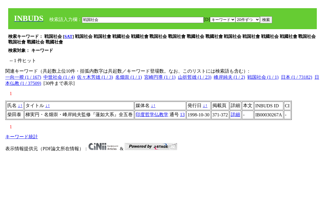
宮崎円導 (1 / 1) (159, 77)
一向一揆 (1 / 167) (23, 77)
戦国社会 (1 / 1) (263, 77)
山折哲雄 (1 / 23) (195, 77)
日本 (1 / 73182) (296, 77)
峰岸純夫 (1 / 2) (229, 77)
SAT (68, 36)
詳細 (235, 114)
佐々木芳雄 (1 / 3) (95, 77)
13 (182, 114)
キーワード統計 (21, 136)
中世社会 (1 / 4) (59, 77)
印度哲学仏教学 (152, 114)
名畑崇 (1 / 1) (128, 77)
